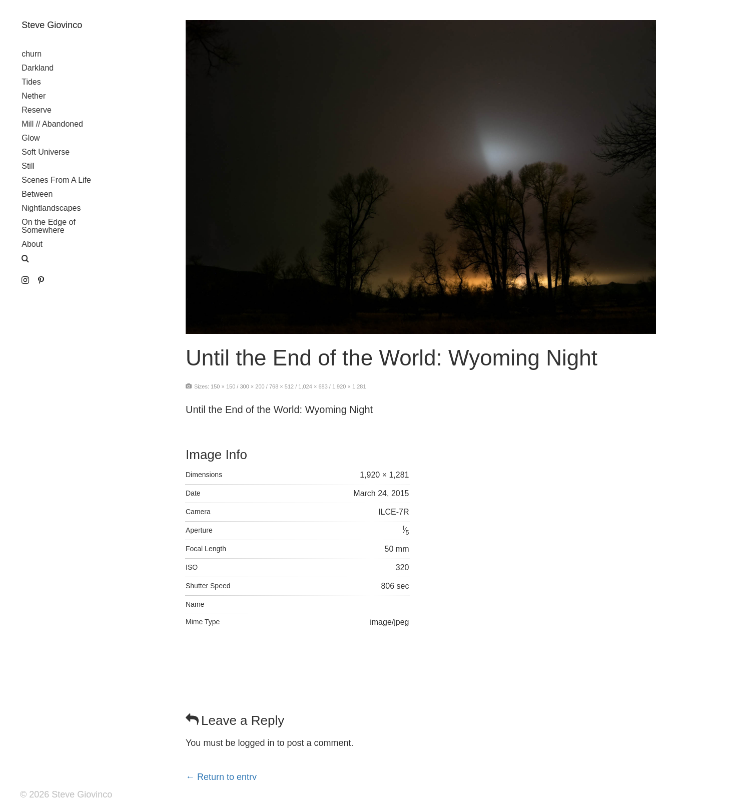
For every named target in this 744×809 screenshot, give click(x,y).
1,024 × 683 (312, 386)
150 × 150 (223, 386)
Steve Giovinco (52, 25)
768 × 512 (281, 386)
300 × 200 (252, 386)
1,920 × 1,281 (349, 386)
